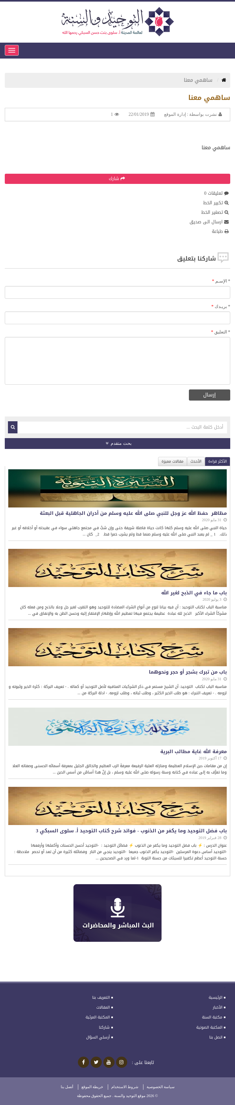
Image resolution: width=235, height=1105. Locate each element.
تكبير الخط (216, 203)
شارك (117, 178)
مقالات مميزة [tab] (172, 461)
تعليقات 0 (216, 193)
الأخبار (217, 1007)
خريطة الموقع (92, 1087)
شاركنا (104, 1027)
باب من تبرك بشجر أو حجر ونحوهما (188, 672)
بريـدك (223, 306)
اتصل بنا (215, 1037)
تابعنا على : (143, 1063)
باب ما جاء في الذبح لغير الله (194, 593)
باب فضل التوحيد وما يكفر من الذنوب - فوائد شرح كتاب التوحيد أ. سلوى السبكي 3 (131, 831)
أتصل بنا (67, 1087)
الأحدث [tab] (195, 461)
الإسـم (223, 281)
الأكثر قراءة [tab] (217, 461)
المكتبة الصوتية (209, 1027)
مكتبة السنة (212, 1017)
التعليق (222, 332)
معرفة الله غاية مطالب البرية (193, 751)
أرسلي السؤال (98, 1037)
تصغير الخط (215, 212)
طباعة (220, 231)
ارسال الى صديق (209, 222)
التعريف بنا (101, 997)
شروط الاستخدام (124, 1087)
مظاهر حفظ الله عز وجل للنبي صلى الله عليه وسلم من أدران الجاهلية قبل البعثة (133, 513)
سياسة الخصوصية (161, 1087)
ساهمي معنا (199, 80)
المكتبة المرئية (98, 1017)
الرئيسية (215, 997)
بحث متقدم (119, 443)
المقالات (103, 1007)
